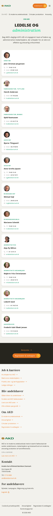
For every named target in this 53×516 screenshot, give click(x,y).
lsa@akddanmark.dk (12, 308)
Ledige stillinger (8, 385)
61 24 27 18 (14, 121)
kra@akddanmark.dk (12, 124)
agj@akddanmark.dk (12, 178)
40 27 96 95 (14, 147)
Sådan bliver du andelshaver (13, 395)
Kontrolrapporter (26, 509)
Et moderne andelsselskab (18, 14)
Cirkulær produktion (36, 14)
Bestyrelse (26, 350)
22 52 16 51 (14, 175)
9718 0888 (8, 475)
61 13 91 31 (12, 252)
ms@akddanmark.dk (12, 229)
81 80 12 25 (14, 70)
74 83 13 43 (12, 67)
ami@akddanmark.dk (12, 254)
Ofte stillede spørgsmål (11, 406)
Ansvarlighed (7, 420)
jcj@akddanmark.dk (12, 73)
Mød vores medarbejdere (12, 378)
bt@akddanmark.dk (12, 149)
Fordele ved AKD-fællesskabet (13, 399)
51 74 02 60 (14, 96)
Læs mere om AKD (9, 456)
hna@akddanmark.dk (12, 98)
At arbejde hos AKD (10, 375)
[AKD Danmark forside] (6, 6)
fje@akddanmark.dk (12, 334)
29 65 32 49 (14, 200)
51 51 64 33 (14, 331)
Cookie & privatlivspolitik (11, 506)
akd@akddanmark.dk (9, 478)
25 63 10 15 (14, 280)
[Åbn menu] (49, 6)
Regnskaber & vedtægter (12, 427)
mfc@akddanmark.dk (12, 282)
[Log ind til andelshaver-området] (40, 6)
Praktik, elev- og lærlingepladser (14, 382)
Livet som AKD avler (10, 403)
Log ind (5, 492)
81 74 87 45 (14, 305)
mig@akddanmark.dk (12, 203)
